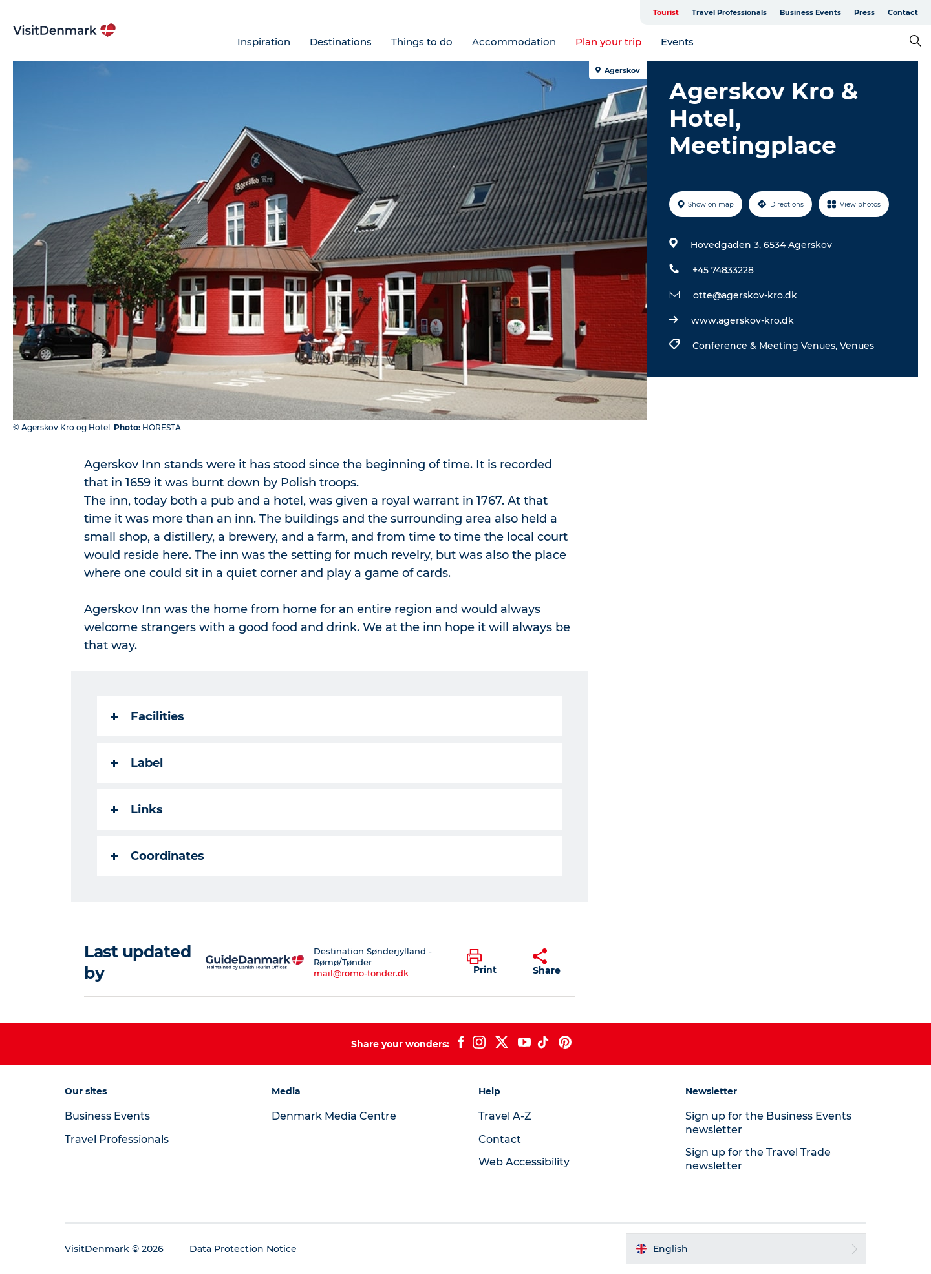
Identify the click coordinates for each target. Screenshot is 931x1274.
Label (137, 763)
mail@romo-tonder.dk (361, 973)
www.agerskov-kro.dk (742, 320)
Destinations (341, 42)
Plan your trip (608, 42)
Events (677, 42)
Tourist (666, 12)
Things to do (422, 42)
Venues (857, 345)
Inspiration (263, 42)
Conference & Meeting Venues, (766, 345)
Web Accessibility (524, 1162)
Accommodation (514, 42)
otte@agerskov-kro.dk (745, 295)
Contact (903, 12)
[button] (490, 962)
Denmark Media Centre (334, 1116)
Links (137, 809)
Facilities (147, 716)
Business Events (810, 12)
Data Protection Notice (243, 1249)
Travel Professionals (729, 12)
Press (864, 12)
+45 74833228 (723, 270)
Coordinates (157, 856)
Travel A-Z (504, 1116)
